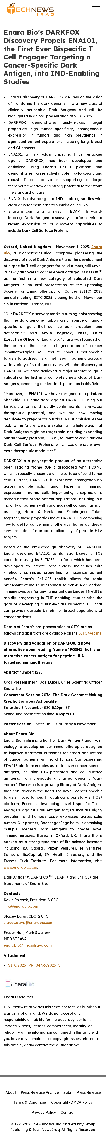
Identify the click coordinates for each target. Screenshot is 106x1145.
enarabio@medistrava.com (28, 945)
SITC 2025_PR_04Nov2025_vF (35, 965)
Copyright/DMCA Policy (72, 1102)
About (10, 1092)
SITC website (90, 633)
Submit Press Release (82, 1092)
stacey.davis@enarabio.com (28, 922)
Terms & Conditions (30, 1102)
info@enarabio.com (21, 906)
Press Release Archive (40, 1092)
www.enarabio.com (20, 867)
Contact (67, 1112)
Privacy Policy (43, 1112)
